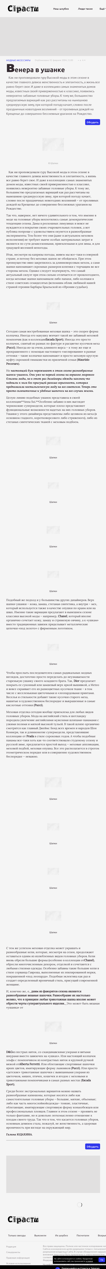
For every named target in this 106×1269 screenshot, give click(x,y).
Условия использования (18, 1263)
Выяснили (40, 1235)
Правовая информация (18, 1257)
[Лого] (23, 8)
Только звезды (17, 1235)
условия (89, 1261)
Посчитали (83, 1235)
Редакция (11, 1246)
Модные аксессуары (18, 60)
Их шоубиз (61, 1235)
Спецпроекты (13, 1252)
